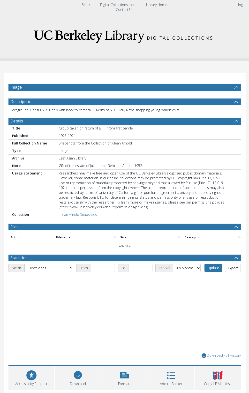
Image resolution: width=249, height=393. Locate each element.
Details (16, 121)
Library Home (156, 4)
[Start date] (103, 268)
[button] (124, 377)
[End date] (140, 268)
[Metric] (48, 268)
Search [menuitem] (87, 4)
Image (16, 87)
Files (14, 226)
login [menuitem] (241, 4)
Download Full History (221, 355)
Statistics (18, 257)
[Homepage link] (125, 35)
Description (20, 101)
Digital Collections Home (119, 4)
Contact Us (124, 9)
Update (213, 267)
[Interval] (187, 268)
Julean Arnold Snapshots (78, 214)
